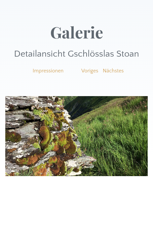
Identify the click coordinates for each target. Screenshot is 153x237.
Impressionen (48, 71)
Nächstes (113, 71)
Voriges (89, 71)
